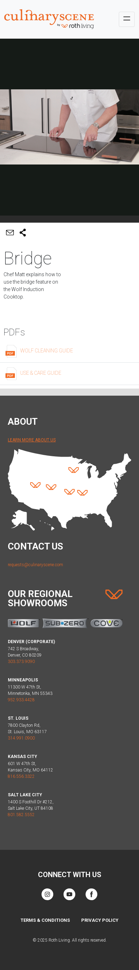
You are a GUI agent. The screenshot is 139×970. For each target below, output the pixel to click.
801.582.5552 (21, 814)
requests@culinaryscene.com (35, 564)
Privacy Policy (99, 920)
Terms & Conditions (45, 920)
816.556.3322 (21, 776)
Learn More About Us (32, 439)
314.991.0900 (21, 738)
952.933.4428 (21, 699)
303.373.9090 (21, 661)
